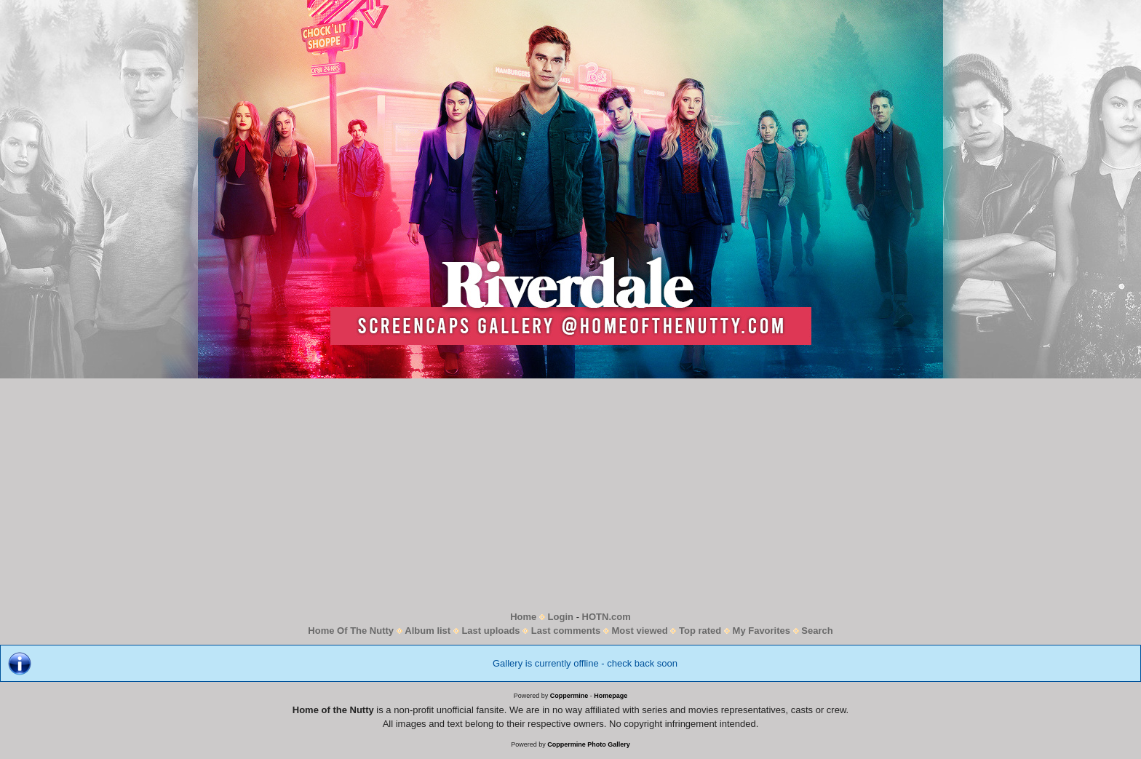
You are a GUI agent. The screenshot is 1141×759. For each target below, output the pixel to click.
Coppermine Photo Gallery (588, 744)
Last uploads (490, 630)
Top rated (700, 630)
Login (560, 616)
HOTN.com (606, 616)
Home (523, 616)
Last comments (565, 630)
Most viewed (639, 630)
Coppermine (569, 695)
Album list (427, 630)
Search (816, 630)
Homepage (610, 695)
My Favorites (761, 630)
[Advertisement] (570, 494)
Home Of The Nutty (351, 630)
